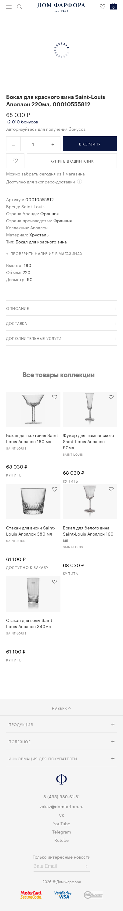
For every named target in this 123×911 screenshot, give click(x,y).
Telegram (61, 831)
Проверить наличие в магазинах (46, 253)
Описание (17, 308)
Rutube (61, 839)
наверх (61, 708)
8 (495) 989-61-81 (61, 796)
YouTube (61, 823)
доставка (16, 323)
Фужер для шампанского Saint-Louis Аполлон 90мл (88, 441)
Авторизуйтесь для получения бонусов (45, 128)
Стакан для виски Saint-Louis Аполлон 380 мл (30, 530)
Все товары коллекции (58, 374)
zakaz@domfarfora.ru (61, 806)
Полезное (20, 741)
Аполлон (39, 227)
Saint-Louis (33, 206)
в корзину (90, 143)
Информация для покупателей (43, 758)
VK (61, 814)
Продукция (21, 724)
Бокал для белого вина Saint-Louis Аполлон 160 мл (88, 533)
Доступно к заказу (27, 567)
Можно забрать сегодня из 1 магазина (45, 173)
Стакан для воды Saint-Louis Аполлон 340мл (30, 623)
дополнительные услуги (34, 338)
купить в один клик (72, 161)
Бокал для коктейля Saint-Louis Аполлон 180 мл (33, 438)
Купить (13, 474)
